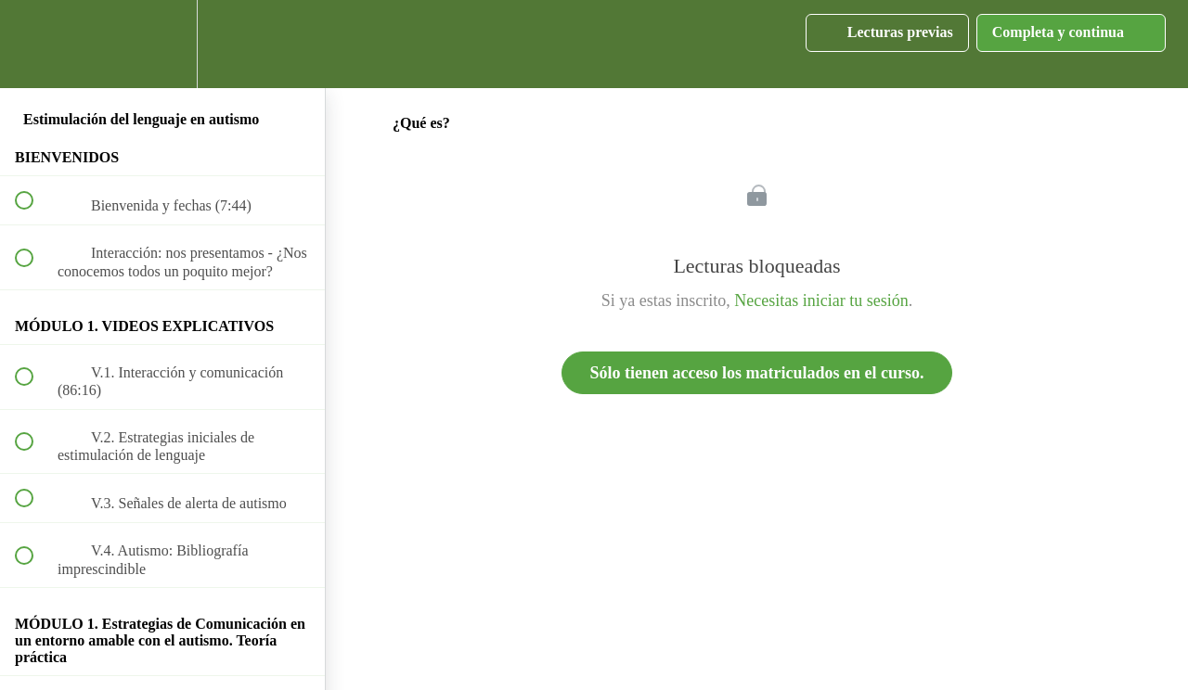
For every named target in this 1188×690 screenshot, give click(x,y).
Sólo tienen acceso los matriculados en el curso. (757, 373)
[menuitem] (162, 44)
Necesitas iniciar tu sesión (821, 300)
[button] (34, 44)
